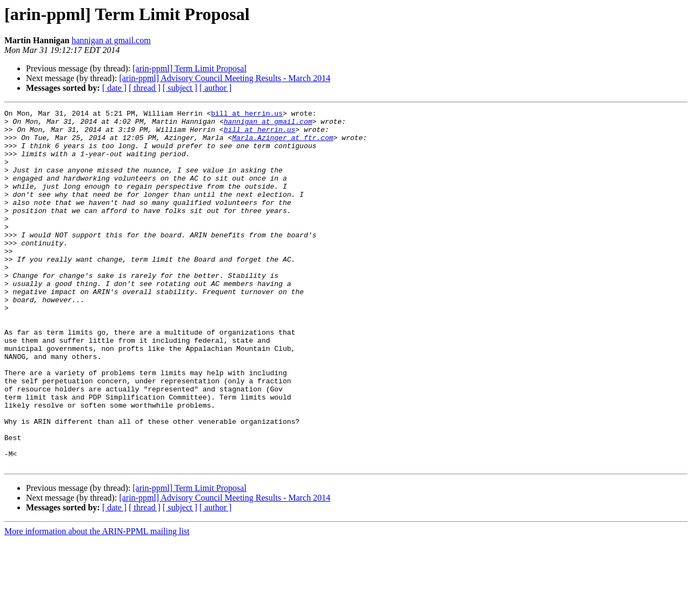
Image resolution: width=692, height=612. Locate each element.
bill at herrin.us (247, 114)
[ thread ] (145, 87)
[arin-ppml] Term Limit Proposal (189, 68)
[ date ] (114, 87)
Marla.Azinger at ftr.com (282, 144)
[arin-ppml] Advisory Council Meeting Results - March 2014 (224, 78)
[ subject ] (180, 87)
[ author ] (215, 87)
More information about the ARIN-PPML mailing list (97, 602)
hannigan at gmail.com (110, 40)
